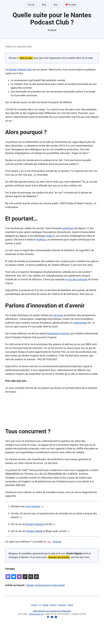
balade (45, 605)
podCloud (67, 228)
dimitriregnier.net (36, 614)
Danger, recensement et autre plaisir (45, 585)
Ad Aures (58, 315)
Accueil (31, 4)
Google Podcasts (35, 524)
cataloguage (80, 322)
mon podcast (33, 506)
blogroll (53, 605)
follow (70, 605)
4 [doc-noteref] (37, 195)
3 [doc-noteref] (82, 181)
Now (55, 4)
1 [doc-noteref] (70, 152)
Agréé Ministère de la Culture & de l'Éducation (52, 611)
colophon (62, 605)
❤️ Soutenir (71, 4)
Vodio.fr (50, 235)
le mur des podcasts (76, 279)
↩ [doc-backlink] (42, 506)
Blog (44, 4)
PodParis (41, 239)
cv (40, 605)
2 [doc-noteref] (78, 163)
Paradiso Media (34, 531)
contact (34, 605)
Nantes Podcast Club (20, 69)
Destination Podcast (58, 333)
